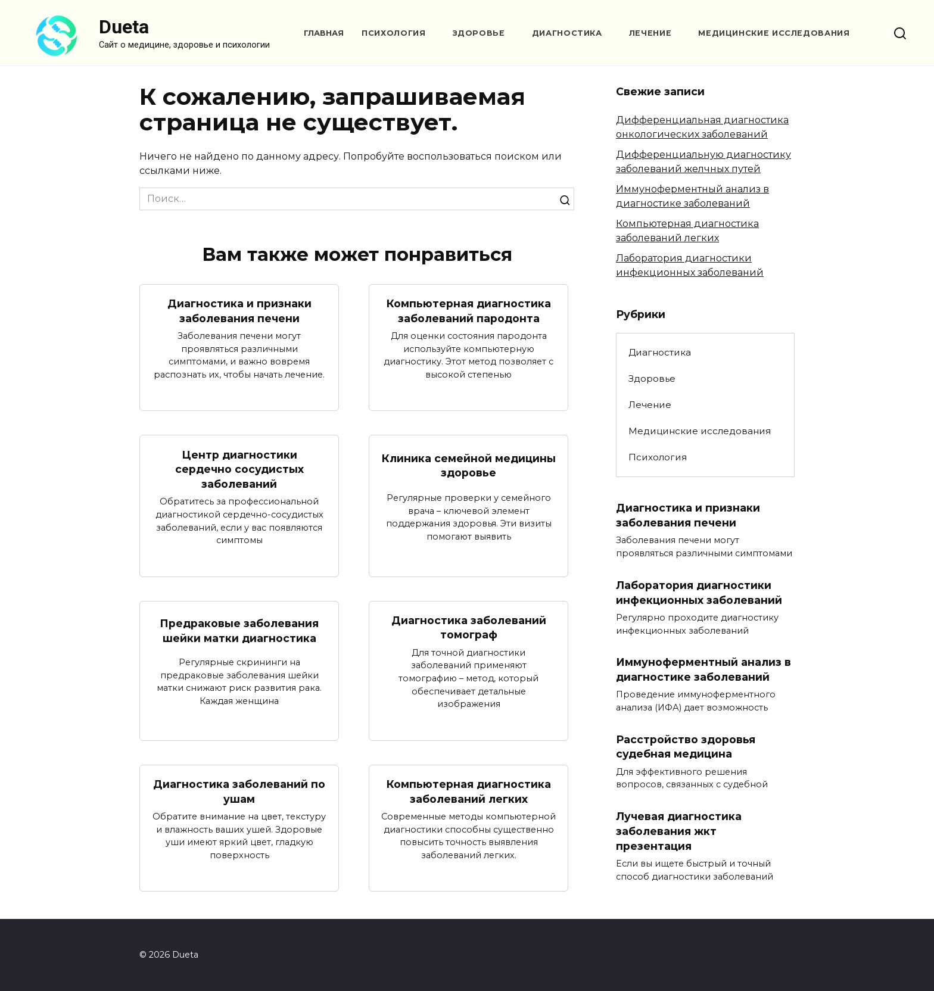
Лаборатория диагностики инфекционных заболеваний (699, 592)
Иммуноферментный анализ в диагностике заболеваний (703, 669)
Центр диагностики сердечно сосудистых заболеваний (239, 469)
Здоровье (479, 33)
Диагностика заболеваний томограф (468, 627)
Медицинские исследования (773, 33)
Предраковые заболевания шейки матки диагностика (239, 630)
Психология (393, 33)
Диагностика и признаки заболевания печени (239, 311)
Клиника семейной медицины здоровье (469, 465)
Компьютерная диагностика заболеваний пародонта (469, 311)
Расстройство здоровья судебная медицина (685, 747)
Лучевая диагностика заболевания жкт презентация (679, 831)
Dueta (124, 26)
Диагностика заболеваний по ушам (239, 791)
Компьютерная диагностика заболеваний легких (469, 791)
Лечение (650, 33)
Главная (324, 33)
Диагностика (567, 33)
